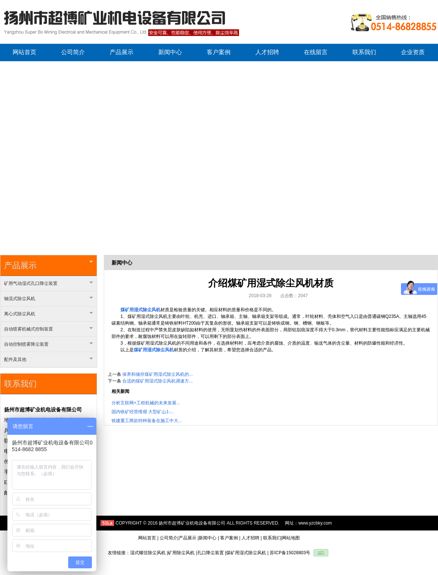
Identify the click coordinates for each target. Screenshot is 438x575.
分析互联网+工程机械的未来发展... (146, 402)
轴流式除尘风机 (48, 298)
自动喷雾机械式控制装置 (48, 329)
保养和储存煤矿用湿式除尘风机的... (157, 374)
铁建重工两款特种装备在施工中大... (147, 420)
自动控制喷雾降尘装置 (48, 344)
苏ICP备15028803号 (290, 552)
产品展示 (48, 265)
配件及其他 (48, 359)
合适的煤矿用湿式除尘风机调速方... (157, 381)
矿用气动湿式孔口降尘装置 (48, 283)
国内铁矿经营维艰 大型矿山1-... (143, 411)
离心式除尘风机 (48, 313)
